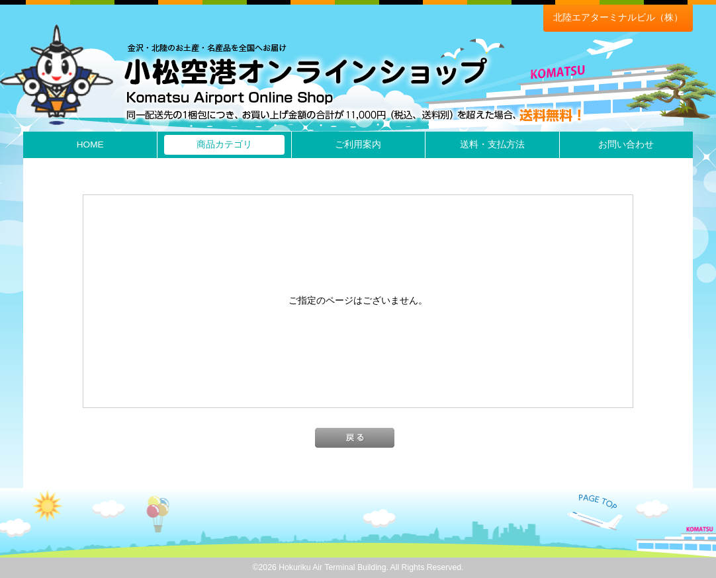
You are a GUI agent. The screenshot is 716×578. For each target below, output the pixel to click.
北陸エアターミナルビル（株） (618, 17)
